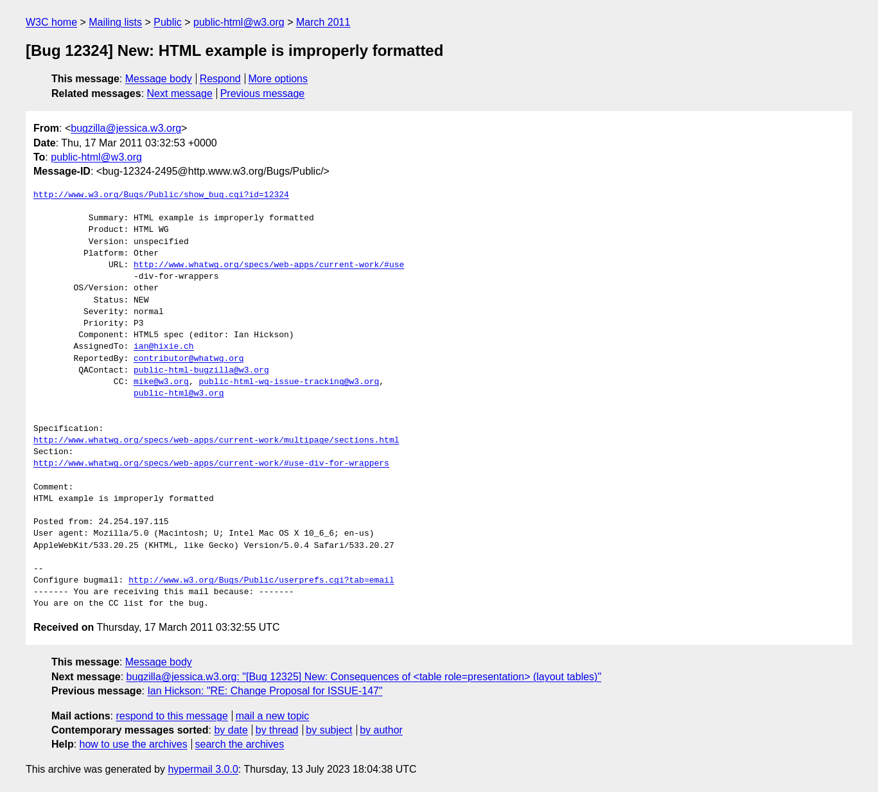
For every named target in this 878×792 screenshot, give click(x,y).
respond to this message (171, 715)
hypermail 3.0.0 (203, 769)
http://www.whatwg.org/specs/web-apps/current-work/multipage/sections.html (216, 440)
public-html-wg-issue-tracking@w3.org (288, 382)
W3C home (51, 22)
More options (278, 78)
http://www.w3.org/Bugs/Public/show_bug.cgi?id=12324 (161, 195)
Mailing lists (115, 22)
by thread (277, 730)
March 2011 (323, 22)
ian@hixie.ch (164, 347)
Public (168, 22)
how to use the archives (134, 744)
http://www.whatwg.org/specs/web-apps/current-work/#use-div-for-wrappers (211, 464)
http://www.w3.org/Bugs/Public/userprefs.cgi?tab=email (261, 580)
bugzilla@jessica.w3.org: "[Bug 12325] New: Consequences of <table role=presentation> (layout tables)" (364, 676)
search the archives (240, 744)
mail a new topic (273, 715)
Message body (158, 78)
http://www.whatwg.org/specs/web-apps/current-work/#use (269, 265)
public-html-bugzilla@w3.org (201, 370)
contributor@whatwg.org (189, 359)
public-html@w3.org (239, 22)
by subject (329, 730)
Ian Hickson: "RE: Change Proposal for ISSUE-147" (264, 690)
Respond (220, 78)
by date (230, 730)
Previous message (262, 93)
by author (381, 730)
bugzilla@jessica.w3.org (126, 128)
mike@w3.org (161, 382)
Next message (180, 93)
